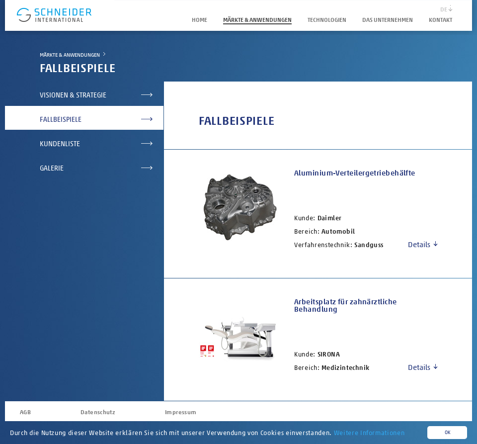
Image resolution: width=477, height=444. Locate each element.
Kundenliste (60, 144)
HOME (199, 19)
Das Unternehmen (387, 19)
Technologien (327, 19)
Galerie (52, 168)
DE (443, 9)
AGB (25, 412)
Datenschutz (97, 412)
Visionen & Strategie (73, 95)
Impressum (180, 412)
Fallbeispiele (60, 119)
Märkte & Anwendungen (257, 19)
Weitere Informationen (369, 433)
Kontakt (440, 19)
